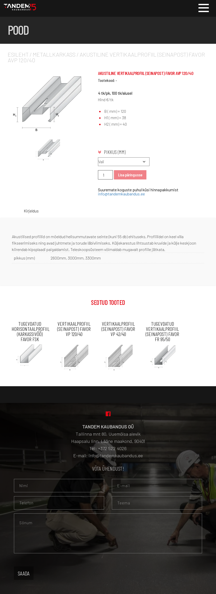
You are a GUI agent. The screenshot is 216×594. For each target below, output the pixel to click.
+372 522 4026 (112, 448)
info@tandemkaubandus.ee (121, 193)
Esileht (18, 54)
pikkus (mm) (115, 152)
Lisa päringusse (130, 174)
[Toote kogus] (105, 174)
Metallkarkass (54, 54)
